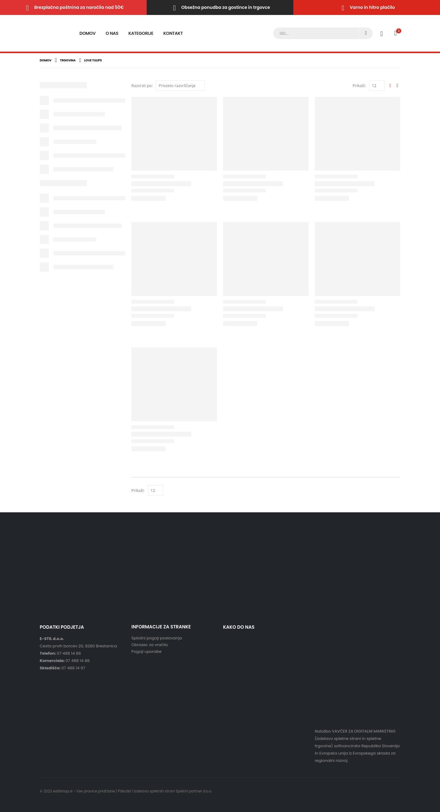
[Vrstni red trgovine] (180, 85)
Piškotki (124, 791)
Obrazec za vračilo (149, 645)
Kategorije (140, 33)
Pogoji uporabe (146, 651)
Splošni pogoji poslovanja (156, 638)
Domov (87, 33)
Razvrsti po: (142, 85)
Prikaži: (359, 85)
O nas (112, 33)
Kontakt (173, 33)
